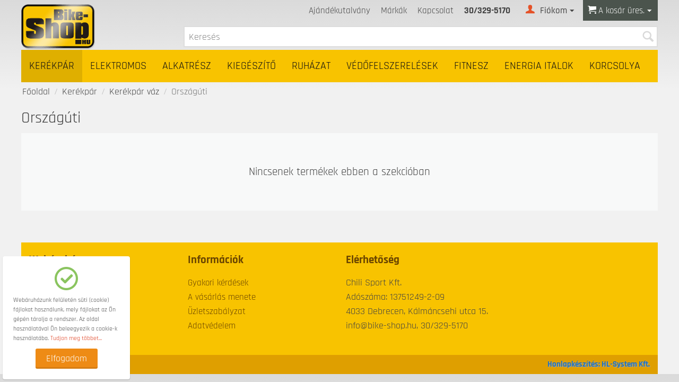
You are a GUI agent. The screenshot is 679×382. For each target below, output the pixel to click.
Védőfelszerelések (392, 66)
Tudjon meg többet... (76, 338)
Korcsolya (614, 66)
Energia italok (538, 66)
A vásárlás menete (222, 297)
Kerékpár (51, 66)
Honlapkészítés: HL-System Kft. (598, 364)
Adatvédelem (212, 326)
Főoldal (36, 91)
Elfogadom (66, 358)
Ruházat (311, 66)
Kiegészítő (251, 66)
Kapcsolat (435, 10)
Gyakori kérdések (218, 283)
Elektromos (118, 66)
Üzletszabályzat (217, 311)
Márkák (394, 10)
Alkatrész (186, 66)
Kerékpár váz (134, 91)
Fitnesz (471, 66)
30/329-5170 (487, 10)
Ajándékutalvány (339, 10)
